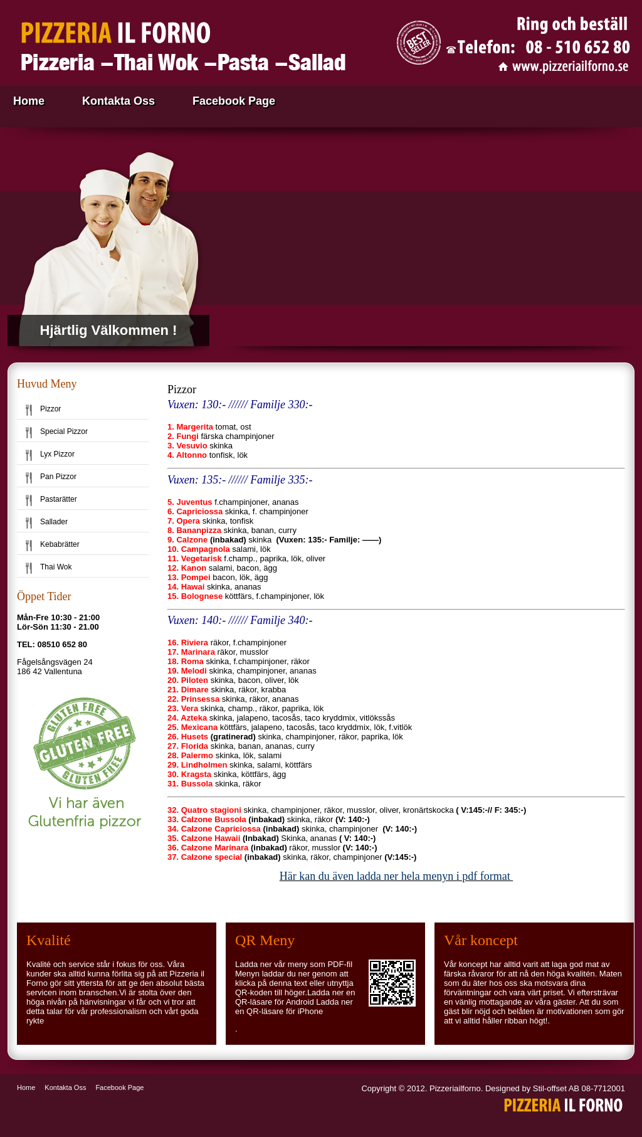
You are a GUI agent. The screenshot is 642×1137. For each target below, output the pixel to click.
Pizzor (50, 409)
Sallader (54, 521)
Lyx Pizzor (57, 454)
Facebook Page (233, 101)
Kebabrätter (60, 544)
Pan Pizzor (58, 476)
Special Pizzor (64, 431)
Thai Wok (55, 567)
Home (29, 101)
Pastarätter (58, 499)
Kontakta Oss (118, 101)
